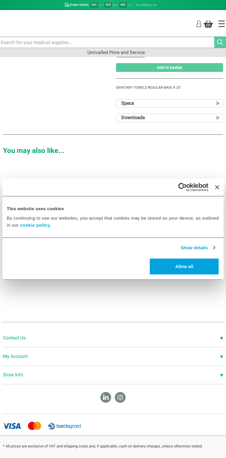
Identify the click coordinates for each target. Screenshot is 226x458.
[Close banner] (217, 187)
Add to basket (169, 67)
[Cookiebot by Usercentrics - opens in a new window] (182, 187)
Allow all (184, 266)
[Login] (198, 23)
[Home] (221, 23)
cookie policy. (35, 224)
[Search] (220, 42)
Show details (194, 247)
